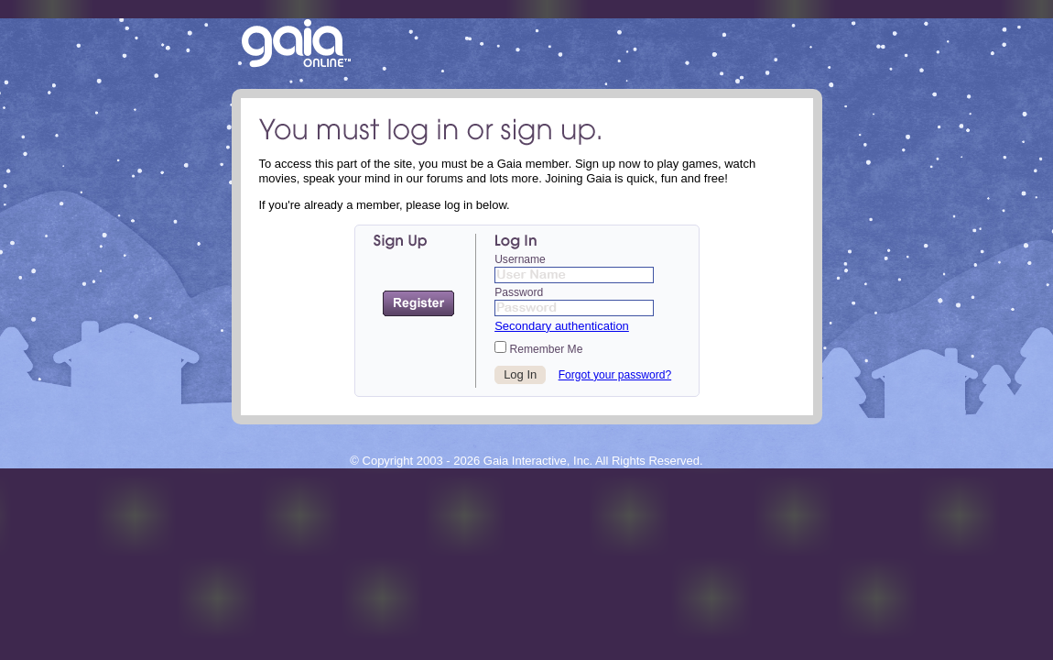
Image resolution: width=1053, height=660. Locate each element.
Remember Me (538, 348)
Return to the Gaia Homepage (296, 44)
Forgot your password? (615, 374)
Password (518, 292)
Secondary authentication (561, 326)
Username (520, 259)
